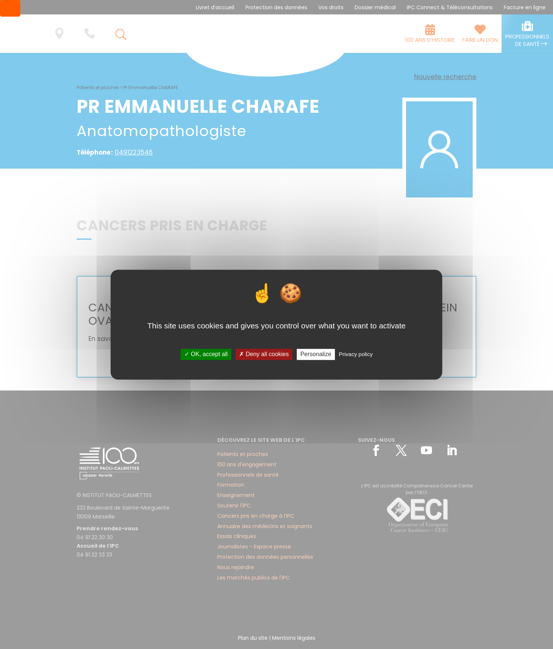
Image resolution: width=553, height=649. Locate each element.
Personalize (315, 354)
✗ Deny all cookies (264, 354)
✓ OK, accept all (206, 354)
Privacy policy (356, 354)
